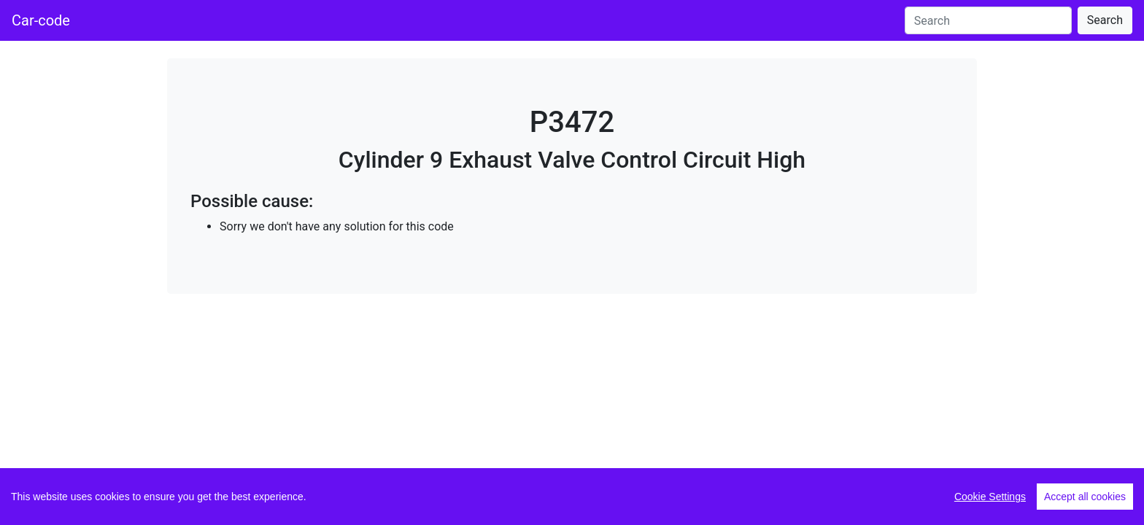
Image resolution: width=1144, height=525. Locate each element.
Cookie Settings (990, 496)
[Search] (988, 20)
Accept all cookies (1085, 496)
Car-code (41, 20)
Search (1105, 20)
